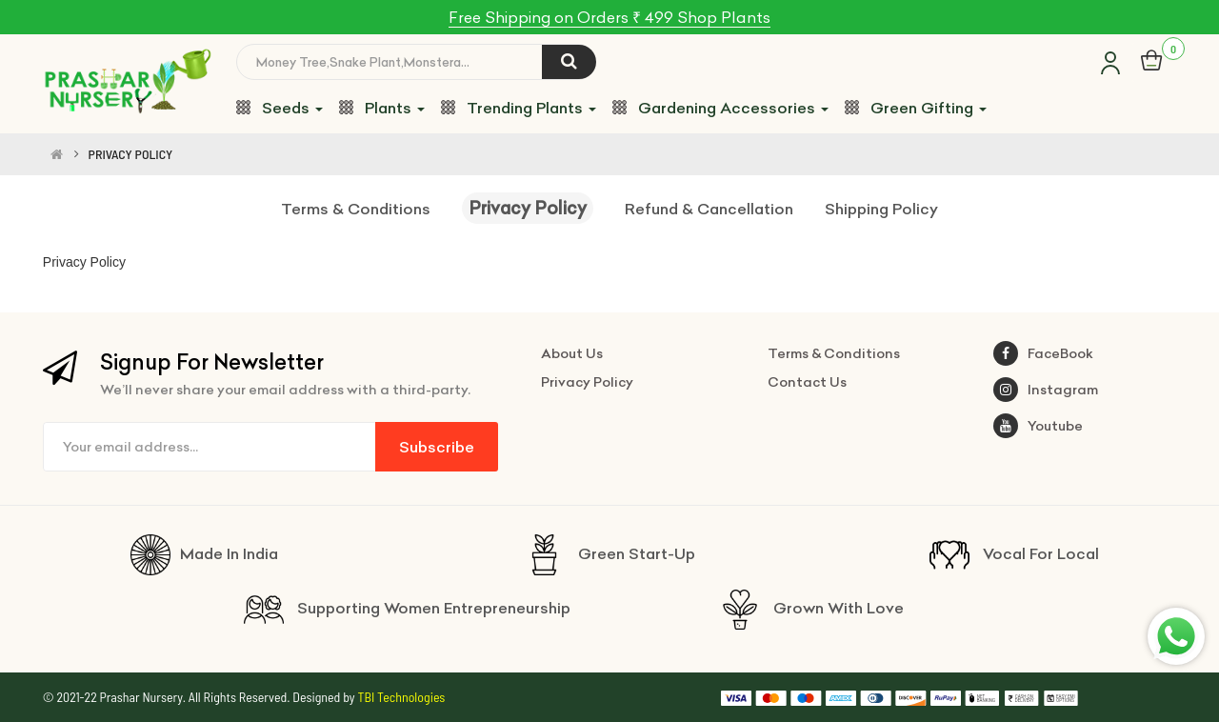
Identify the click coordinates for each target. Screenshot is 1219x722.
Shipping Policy (881, 208)
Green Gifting (916, 107)
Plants (382, 107)
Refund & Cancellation (709, 208)
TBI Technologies (401, 697)
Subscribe (436, 446)
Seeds (279, 107)
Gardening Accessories (720, 107)
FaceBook (1043, 353)
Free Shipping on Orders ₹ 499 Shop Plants (609, 17)
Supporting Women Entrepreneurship (407, 607)
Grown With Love (812, 607)
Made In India (204, 553)
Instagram (1045, 389)
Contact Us (807, 382)
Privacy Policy (528, 208)
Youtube (1038, 425)
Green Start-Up (609, 553)
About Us (572, 353)
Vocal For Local (1014, 553)
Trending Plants (518, 107)
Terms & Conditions (355, 208)
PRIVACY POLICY (131, 154)
